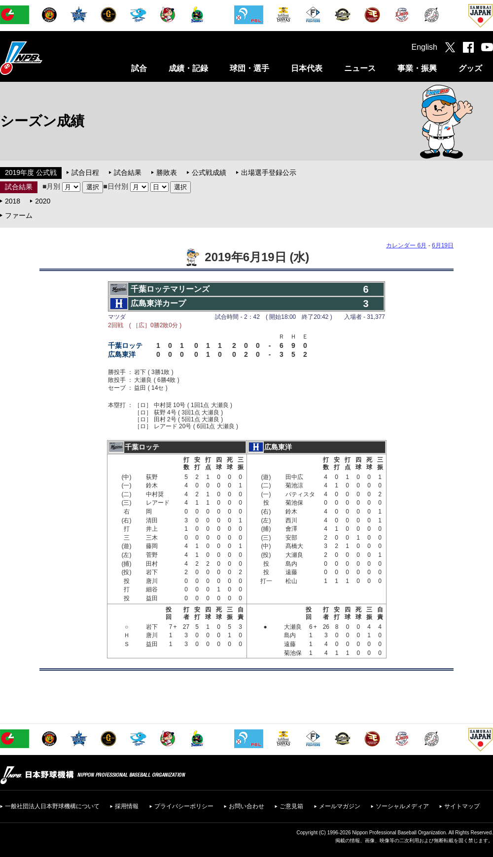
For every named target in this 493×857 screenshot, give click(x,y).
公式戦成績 (209, 172)
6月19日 (443, 245)
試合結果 (127, 172)
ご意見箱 (291, 806)
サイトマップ (462, 806)
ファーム (19, 215)
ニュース (360, 68)
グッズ (470, 68)
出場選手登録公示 (268, 172)
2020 (42, 201)
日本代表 (306, 68)
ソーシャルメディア (402, 806)
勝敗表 (166, 172)
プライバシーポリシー (183, 806)
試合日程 (85, 172)
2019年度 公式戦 (31, 172)
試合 (139, 68)
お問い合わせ (246, 806)
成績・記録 (188, 68)
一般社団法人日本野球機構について (52, 806)
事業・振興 (417, 68)
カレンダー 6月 (406, 245)
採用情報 (127, 806)
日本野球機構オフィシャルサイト (46, 58)
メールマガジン (339, 806)
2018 (12, 201)
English (424, 47)
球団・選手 (249, 68)
